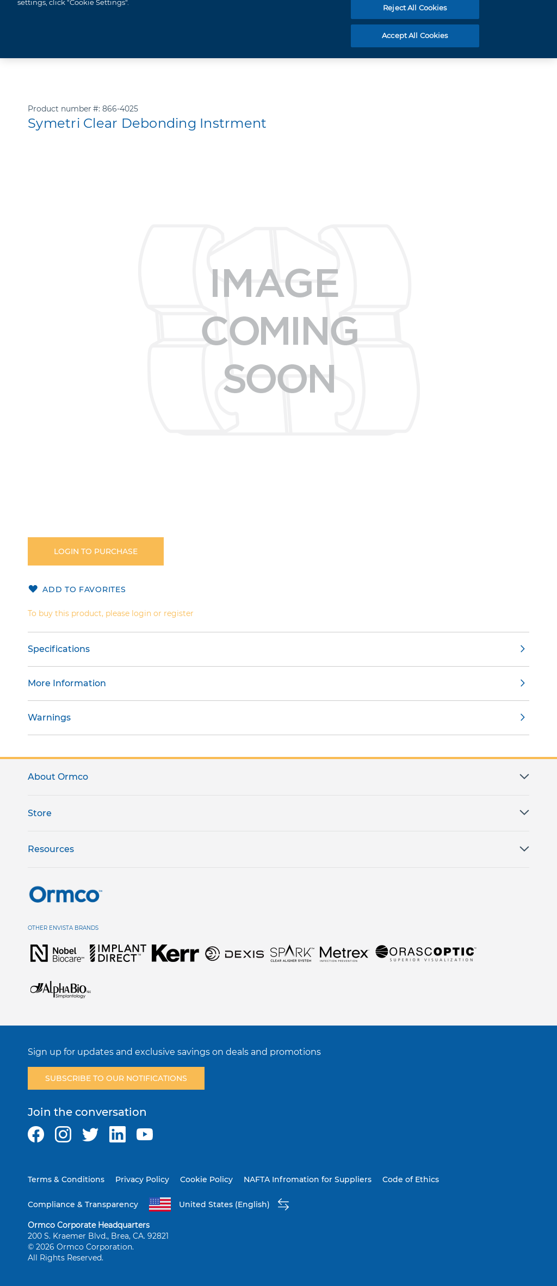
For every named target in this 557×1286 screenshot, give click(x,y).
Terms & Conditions (66, 1179)
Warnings (49, 717)
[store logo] (56, 17)
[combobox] (380, 17)
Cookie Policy (206, 1179)
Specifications (59, 649)
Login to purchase (96, 551)
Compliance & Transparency (83, 1204)
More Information (67, 683)
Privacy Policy (142, 1179)
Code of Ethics (410, 1179)
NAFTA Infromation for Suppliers (308, 1179)
